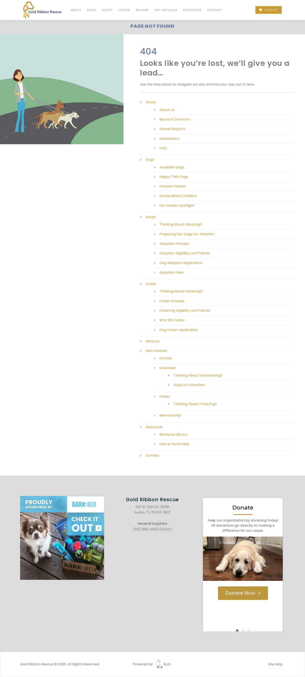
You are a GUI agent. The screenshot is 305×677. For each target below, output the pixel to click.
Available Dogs (171, 167)
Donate (165, 358)
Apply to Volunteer (189, 384)
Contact (214, 10)
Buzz (163, 664)
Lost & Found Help (174, 444)
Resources (192, 10)
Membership (170, 415)
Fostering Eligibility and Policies (184, 310)
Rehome (142, 10)
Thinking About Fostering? (181, 291)
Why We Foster (172, 320)
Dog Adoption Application (180, 262)
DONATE (268, 10)
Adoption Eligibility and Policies (184, 253)
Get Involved (166, 10)
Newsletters (169, 138)
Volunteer (167, 367)
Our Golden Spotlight (176, 205)
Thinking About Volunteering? (198, 375)
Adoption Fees (171, 272)
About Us (167, 109)
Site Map (275, 664)
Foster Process (171, 301)
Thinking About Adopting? (180, 224)
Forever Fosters (172, 186)
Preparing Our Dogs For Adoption (187, 234)
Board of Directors (174, 119)
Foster (124, 10)
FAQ (162, 148)
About (76, 10)
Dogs (92, 10)
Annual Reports (172, 128)
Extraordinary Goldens (178, 195)
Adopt (107, 10)
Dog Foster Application (178, 329)
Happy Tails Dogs (173, 176)
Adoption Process (174, 243)
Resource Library (173, 434)
